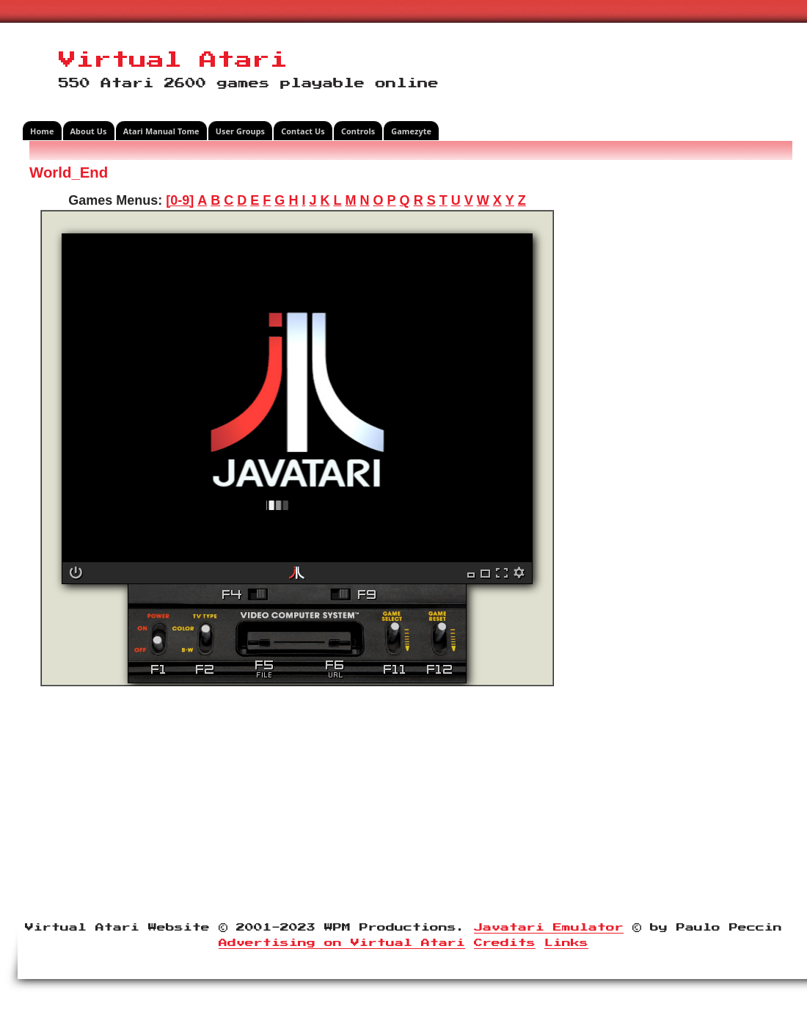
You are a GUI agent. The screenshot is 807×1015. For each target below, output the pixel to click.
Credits (505, 943)
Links (566, 943)
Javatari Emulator (549, 927)
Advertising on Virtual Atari (342, 943)
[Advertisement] (679, 384)
